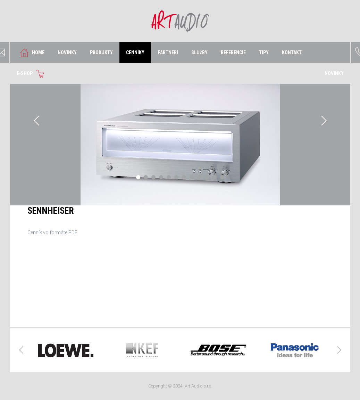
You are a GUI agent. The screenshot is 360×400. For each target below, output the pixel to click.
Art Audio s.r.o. (180, 21)
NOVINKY (67, 52)
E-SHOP (32, 74)
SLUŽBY (199, 52)
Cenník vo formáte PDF (52, 232)
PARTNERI (168, 52)
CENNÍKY (135, 52)
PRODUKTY (101, 52)
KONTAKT (292, 52)
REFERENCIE (233, 52)
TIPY (264, 52)
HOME (30, 53)
